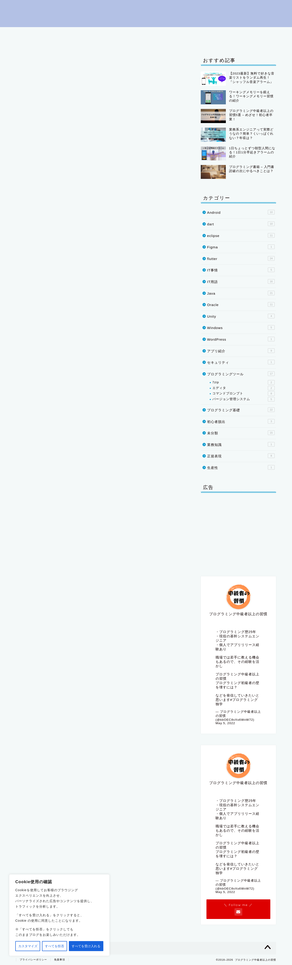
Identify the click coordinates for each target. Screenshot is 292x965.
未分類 (241, 432)
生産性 (241, 467)
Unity (51, 43)
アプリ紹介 (241, 350)
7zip (243, 382)
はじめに (29, 33)
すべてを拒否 (54, 946)
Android (241, 212)
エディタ (243, 388)
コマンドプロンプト (243, 393)
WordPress (241, 339)
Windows (241, 327)
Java (221, 33)
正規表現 (241, 455)
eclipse (199, 33)
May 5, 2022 (225, 723)
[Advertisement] (238, 532)
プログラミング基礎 (93, 33)
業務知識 (241, 444)
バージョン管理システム (243, 399)
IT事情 (73, 43)
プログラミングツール (140, 33)
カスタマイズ (27, 946)
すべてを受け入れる (86, 946)
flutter (244, 33)
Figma (241, 246)
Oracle (28, 43)
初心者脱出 (57, 33)
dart (265, 33)
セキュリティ (241, 362)
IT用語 (174, 33)
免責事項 (59, 959)
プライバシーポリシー (108, 43)
